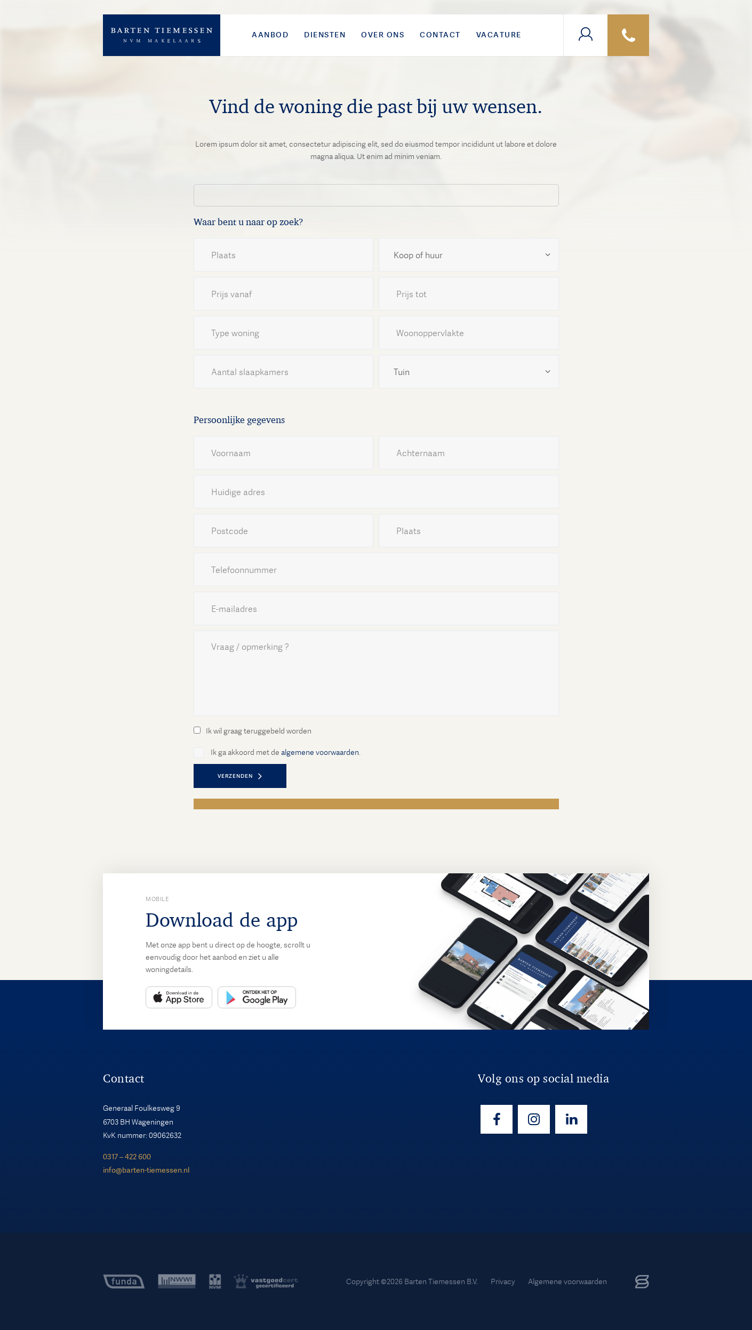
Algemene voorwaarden (567, 1281)
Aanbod (270, 34)
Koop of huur (418, 255)
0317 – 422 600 (127, 1156)
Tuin (402, 372)
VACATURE (499, 34)
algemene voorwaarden (320, 752)
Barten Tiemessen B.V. (441, 1281)
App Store (179, 997)
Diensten (325, 34)
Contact (440, 34)
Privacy (503, 1281)
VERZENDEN (235, 776)
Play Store (257, 997)
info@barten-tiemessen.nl (146, 1170)
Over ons (382, 34)
